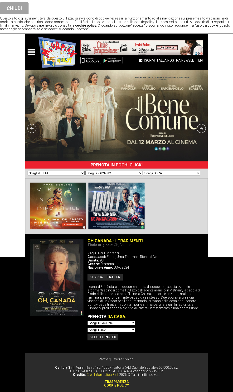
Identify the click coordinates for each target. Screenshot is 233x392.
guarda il (105, 277)
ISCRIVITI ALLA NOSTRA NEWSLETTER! (171, 60)
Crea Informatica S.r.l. (102, 375)
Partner (104, 359)
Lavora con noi (123, 359)
